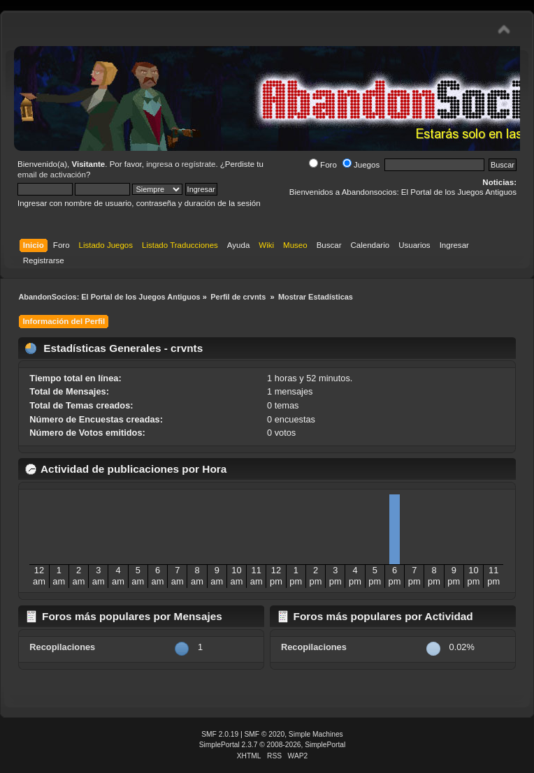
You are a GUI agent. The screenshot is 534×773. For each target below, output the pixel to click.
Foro (323, 165)
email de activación (51, 174)
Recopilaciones (62, 647)
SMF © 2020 (265, 734)
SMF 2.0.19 (219, 734)
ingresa (159, 164)
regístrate (199, 164)
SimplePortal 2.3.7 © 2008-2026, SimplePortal (272, 745)
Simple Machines (316, 734)
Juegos (361, 165)
